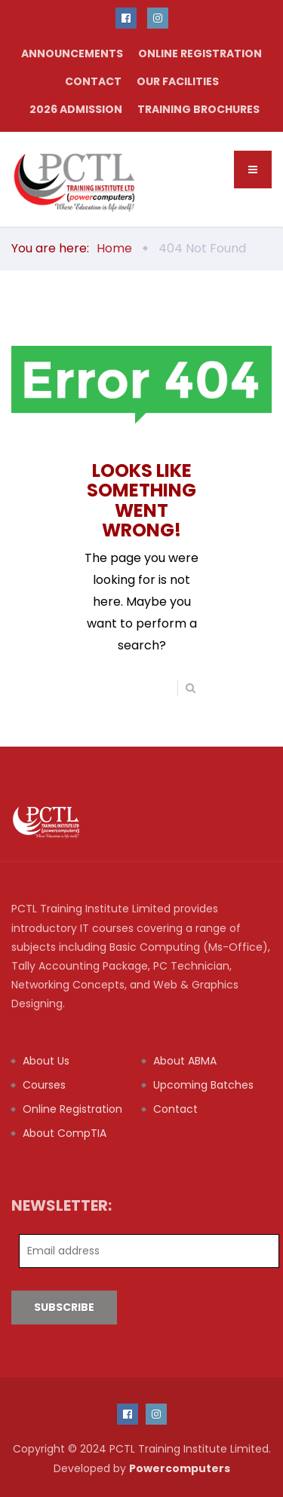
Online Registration (200, 53)
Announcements (72, 53)
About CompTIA (64, 1133)
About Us (46, 1060)
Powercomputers (179, 1468)
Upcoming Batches (203, 1084)
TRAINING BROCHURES (198, 109)
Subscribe (64, 1307)
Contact (93, 81)
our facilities (178, 81)
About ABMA (185, 1060)
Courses (44, 1084)
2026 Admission (75, 109)
